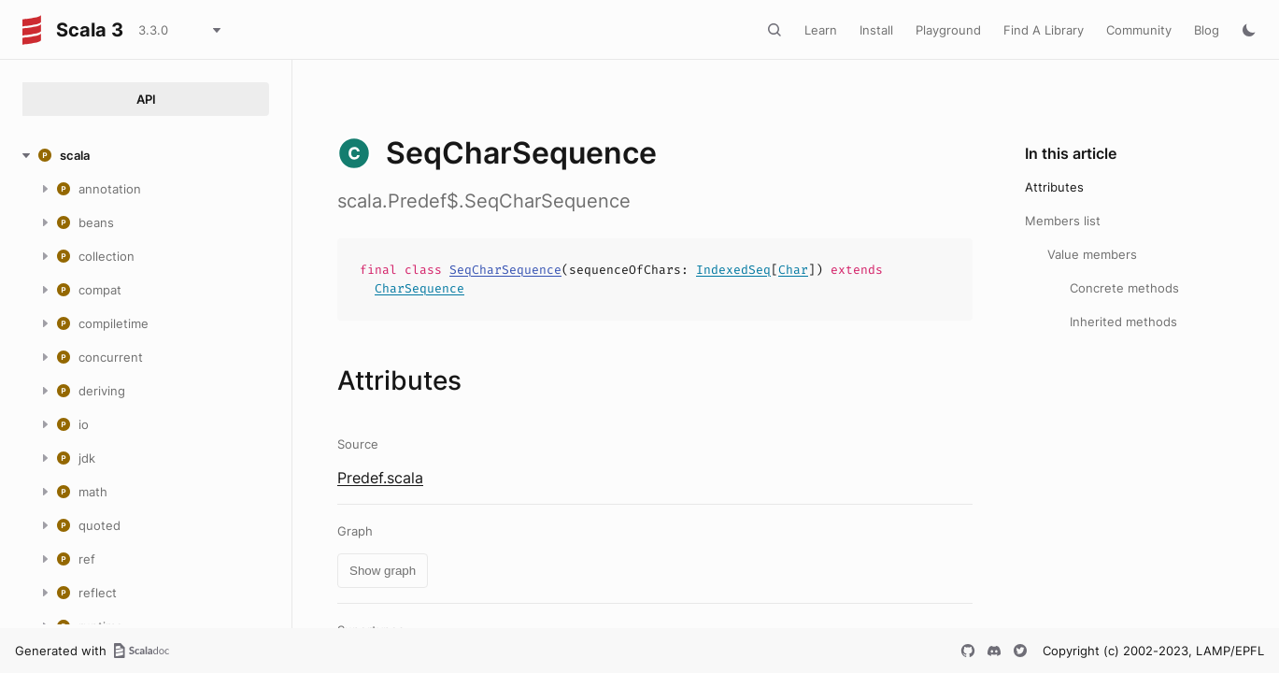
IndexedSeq (733, 270)
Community (1139, 29)
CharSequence (419, 288)
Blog (1206, 29)
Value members (1092, 254)
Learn (820, 29)
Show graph (382, 571)
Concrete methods (1124, 287)
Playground (948, 29)
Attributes (1054, 186)
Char (793, 270)
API (146, 99)
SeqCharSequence (505, 270)
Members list (1063, 220)
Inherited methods (1123, 321)
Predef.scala (380, 477)
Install (876, 29)
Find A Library (1043, 29)
